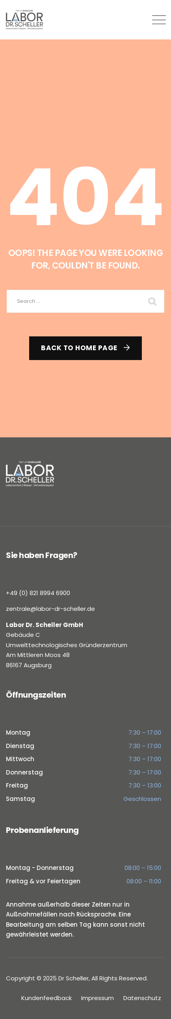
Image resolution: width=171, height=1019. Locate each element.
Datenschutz (142, 998)
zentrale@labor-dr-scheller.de (50, 609)
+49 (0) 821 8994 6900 (38, 593)
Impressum (97, 998)
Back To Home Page (79, 348)
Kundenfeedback (46, 998)
